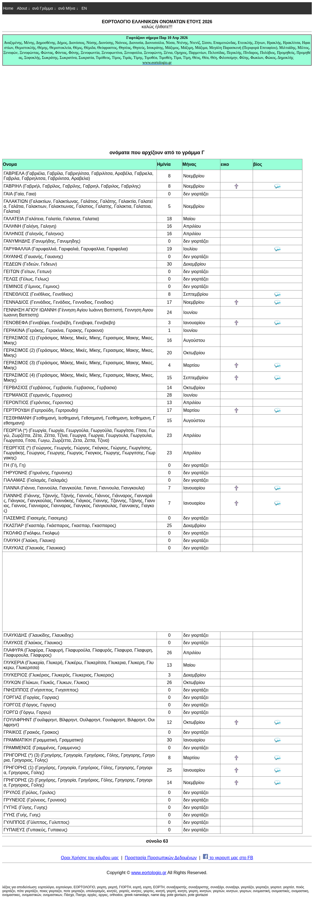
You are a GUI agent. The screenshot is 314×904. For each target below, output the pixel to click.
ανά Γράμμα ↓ (44, 8)
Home (8, 8)
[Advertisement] (157, 107)
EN (83, 8)
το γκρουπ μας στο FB (228, 857)
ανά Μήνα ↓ (68, 8)
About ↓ (23, 8)
